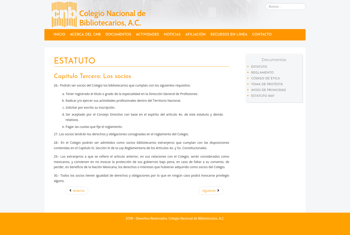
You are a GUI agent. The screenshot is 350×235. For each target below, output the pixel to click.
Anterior (77, 190)
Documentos (118, 34)
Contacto (262, 34)
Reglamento (262, 72)
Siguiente (211, 190)
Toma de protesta (267, 84)
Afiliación (195, 34)
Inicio (59, 34)
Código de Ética (265, 78)
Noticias (172, 34)
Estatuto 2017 (262, 96)
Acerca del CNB (85, 34)
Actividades (147, 34)
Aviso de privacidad (268, 90)
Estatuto (259, 67)
